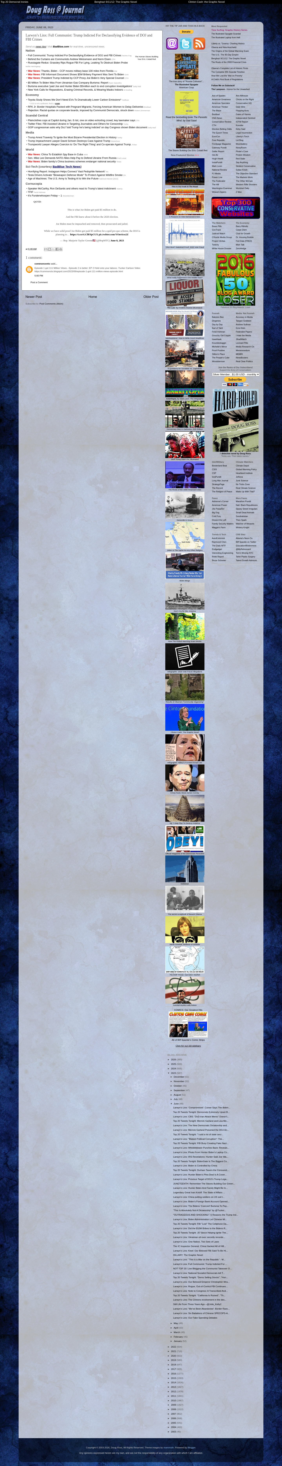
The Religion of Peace (222, 491)
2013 (174, 1387)
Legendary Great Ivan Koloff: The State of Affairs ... (199, 1192)
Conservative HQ (244, 103)
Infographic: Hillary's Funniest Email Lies (184, 761)
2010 (174, 1400)
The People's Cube (221, 357)
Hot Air (215, 155)
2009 (174, 1404)
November (179, 1081)
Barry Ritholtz (242, 226)
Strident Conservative (246, 166)
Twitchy (215, 245)
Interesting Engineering (222, 553)
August (178, 1094)
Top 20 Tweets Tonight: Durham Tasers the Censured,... (201, 1170)
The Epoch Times (220, 133)
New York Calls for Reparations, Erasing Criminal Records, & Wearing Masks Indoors (75, 89)
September (179, 1090)
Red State (240, 158)
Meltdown (184, 883)
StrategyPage (218, 484)
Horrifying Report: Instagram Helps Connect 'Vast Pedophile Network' (66, 171)
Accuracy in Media (244, 317)
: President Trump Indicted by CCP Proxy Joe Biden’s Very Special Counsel (76, 77)
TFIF (30, 192)
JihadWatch (241, 339)
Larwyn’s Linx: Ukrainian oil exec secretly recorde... (199, 1237)
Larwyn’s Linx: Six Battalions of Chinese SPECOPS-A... (201, 1313)
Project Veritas (218, 241)
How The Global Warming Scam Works (184, 640)
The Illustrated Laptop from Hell (226, 37)
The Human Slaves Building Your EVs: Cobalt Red (146, 57)
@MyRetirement (243, 549)
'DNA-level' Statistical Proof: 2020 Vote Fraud (184, 246)
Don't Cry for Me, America (184, 610)
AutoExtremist (218, 538)
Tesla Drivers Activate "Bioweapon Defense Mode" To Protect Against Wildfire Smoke (75, 175)
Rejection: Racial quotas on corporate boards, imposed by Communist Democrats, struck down (81, 110)
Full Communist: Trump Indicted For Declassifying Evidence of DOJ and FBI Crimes (74, 55)
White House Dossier (221, 248)
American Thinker (220, 107)
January (178, 1341)
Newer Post (33, 296)
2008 (174, 1409)
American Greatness (221, 99)
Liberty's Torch (242, 136)
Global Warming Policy (246, 469)
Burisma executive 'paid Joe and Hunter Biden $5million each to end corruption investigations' (80, 86)
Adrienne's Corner (220, 501)
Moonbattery (241, 144)
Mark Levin (217, 166)
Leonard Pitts (242, 343)
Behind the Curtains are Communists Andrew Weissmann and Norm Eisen (69, 59)
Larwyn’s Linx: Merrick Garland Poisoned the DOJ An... (201, 1130)
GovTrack (216, 230)
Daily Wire (240, 107)
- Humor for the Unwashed (231, 89)
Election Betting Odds (222, 129)
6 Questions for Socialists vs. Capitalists (184, 367)
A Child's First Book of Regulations (227, 79)
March (177, 1332)
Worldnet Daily (242, 188)
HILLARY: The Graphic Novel (188, 1255)
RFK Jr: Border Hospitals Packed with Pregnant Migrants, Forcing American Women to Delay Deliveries (85, 106)
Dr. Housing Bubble (245, 237)
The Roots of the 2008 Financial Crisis (184, 488)
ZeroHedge (241, 248)
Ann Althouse (242, 96)
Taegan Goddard (243, 321)
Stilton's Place (218, 354)
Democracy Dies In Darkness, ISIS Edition (184, 428)
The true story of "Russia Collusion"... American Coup (186, 71)
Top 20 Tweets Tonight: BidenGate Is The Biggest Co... (201, 1161)
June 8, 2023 (117, 240)
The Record (217, 488)
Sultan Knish (242, 170)
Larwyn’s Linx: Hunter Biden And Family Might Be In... (200, 1188)
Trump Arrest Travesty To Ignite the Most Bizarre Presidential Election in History (72, 137)
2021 (174, 1351)
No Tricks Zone (243, 484)
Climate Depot (242, 465)
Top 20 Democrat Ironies (14, 1)
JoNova (239, 477)
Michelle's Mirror (219, 346)
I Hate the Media (243, 335)
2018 (174, 1364)
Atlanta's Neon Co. (244, 538)
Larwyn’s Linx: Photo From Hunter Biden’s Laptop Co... (201, 1152)
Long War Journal (220, 480)
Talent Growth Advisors (246, 560)
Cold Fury (216, 516)
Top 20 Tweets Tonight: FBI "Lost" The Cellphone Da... (200, 1223)
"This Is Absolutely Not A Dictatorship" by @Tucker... (199, 1210)
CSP (214, 473)
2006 (174, 1418)
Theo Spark (241, 520)
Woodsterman (218, 361)
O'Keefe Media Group (222, 237)
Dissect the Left (219, 520)
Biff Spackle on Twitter (246, 542)
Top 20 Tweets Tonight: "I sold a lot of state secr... (198, 1134)
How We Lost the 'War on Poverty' (227, 76)
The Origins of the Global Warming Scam (230, 51)
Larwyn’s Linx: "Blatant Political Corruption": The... (198, 1139)
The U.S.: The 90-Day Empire (225, 55)
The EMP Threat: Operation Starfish (184, 974)
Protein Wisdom (243, 155)
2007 (174, 1413)
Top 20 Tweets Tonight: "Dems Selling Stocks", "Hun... (200, 1277)
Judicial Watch (218, 233)
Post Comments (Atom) (51, 303)
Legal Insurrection (244, 133)
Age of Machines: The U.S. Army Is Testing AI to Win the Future (63, 178)
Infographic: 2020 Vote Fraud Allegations (184, 670)
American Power (219, 505)
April (176, 1327)
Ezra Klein (240, 328)
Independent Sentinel (245, 118)
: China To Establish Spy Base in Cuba (55, 154)
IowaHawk (217, 339)
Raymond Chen (219, 542)
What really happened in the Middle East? (184, 276)
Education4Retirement (246, 545)
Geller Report (218, 151)
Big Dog (215, 512)
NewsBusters (242, 357)
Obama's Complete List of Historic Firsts (230, 68)
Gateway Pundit (219, 147)
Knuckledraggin (219, 343)
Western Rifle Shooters (246, 184)
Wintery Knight (242, 527)
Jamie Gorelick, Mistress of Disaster (184, 943)
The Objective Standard (247, 173)
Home (93, 296)
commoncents (42, 263)
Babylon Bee (218, 317)
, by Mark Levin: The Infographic (184, 397)
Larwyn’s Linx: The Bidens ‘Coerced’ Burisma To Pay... (200, 1206)
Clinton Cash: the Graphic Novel (206, 1)
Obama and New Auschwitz (224, 47)
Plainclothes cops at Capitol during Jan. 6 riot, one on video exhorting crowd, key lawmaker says (81, 120)
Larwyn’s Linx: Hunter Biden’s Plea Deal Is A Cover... (200, 1174)
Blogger (191, 1447)
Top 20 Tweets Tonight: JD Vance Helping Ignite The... (200, 1232)
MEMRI (239, 354)
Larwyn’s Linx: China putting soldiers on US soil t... (198, 1197)
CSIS (214, 469)
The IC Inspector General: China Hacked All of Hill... (199, 1246)
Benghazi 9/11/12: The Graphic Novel (115, 1)
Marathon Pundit (243, 501)
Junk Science (242, 480)
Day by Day (217, 324)
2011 (174, 1396)
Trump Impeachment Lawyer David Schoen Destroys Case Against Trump (69, 140)
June (176, 1103)
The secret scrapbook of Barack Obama (184, 913)
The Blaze (216, 110)
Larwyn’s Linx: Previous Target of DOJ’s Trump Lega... (200, 1179)
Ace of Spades (218, 96)
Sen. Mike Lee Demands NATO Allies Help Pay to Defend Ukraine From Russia (72, 157)
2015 (174, 1378)
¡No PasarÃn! (218, 509)
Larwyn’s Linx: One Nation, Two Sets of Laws (196, 1241)
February (178, 1336)
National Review (219, 170)
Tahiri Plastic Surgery (245, 556)
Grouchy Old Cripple (221, 335)
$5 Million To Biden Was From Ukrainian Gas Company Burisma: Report (68, 82)
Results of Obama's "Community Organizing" (184, 701)
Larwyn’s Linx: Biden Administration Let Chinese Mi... (200, 1219)
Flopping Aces (242, 110)
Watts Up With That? (245, 491)
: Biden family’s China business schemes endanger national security (72, 161)
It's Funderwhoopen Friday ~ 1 (45, 195)
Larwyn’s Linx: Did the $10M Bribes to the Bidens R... (200, 1228)
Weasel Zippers (219, 192)
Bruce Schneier (219, 560)
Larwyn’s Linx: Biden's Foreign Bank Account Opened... (201, 1201)
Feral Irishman (218, 332)
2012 (174, 1391)
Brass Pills (217, 226)
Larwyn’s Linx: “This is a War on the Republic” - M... (199, 1259)
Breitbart (216, 114)
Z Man (239, 192)
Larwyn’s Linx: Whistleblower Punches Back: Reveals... (201, 1147)
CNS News (217, 118)
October (178, 1085)
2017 (174, 1369)
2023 (174, 1073)
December (179, 1076)
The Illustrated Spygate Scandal (226, 34)
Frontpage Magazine (221, 144)
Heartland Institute (244, 473)
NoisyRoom (241, 147)
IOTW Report (242, 122)
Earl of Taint (217, 328)
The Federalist (218, 181)
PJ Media (216, 173)
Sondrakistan (242, 516)
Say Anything (242, 162)
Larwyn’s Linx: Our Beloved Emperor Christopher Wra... (201, 1282)
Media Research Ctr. (245, 346)
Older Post (151, 296)
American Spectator (221, 103)
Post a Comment (39, 282)
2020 (174, 1355)
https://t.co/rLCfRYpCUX (84, 234)
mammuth (169, 1447)
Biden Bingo (184, 579)
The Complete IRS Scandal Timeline (228, 72)
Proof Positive (218, 350)
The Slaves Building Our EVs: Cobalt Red (187, 138)
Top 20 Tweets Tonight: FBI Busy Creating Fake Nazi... (201, 1143)
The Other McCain (244, 181)
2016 (174, 1373)
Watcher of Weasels (245, 524)
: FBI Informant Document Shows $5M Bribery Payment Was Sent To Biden (76, 74)
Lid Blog (239, 140)
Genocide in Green (184, 519)
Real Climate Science (246, 488)
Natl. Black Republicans (247, 505)
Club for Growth (243, 233)
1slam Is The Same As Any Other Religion (184, 549)
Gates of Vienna (243, 114)
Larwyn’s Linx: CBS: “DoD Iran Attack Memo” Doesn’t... (201, 1116)
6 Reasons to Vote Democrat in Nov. (184, 216)
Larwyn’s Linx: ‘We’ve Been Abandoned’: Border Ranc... (201, 1308)
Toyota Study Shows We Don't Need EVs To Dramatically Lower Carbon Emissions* (74, 99)
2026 (174, 1059)
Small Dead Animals (245, 512)
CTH (214, 125)
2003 (174, 1431)
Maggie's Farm (219, 527)
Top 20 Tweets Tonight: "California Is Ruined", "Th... (199, 1295)
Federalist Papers (244, 332)
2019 (174, 1360)
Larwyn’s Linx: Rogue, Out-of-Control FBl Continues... (200, 1286)
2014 (174, 1382)
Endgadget (217, 549)
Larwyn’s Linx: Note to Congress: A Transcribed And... (200, 1291)
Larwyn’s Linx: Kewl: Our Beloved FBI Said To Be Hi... (200, 1250)
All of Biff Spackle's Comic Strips (188, 1040)
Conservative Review (221, 122)
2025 (174, 1064)
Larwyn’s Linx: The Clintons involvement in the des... (199, 1299)
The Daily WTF (219, 545)
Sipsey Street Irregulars (247, 509)
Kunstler (240, 125)
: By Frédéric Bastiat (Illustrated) (184, 306)
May (176, 1323)
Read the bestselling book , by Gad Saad (186, 106)
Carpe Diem (241, 230)
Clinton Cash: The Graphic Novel (184, 731)
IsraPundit (216, 477)
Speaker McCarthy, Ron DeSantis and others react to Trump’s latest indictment (72, 188)
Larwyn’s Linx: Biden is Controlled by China (195, 1165)
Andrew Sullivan (243, 324)
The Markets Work (244, 177)
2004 (174, 1427)
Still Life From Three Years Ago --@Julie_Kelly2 (197, 1304)
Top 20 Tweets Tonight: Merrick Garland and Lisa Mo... (200, 1121)
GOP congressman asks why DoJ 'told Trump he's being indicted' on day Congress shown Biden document (87, 127)
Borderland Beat (219, 465)
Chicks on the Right (245, 99)
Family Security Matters (223, 524)
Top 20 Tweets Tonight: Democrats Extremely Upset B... (201, 1112)
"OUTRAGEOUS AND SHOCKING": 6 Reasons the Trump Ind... (205, 1214)
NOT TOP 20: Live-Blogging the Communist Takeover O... (202, 1268)
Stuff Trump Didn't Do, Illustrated (184, 458)
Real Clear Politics (244, 361)
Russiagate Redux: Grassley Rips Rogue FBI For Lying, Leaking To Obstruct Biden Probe (78, 62)
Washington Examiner (222, 188)
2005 (174, 1422)
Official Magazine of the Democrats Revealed (184, 852)
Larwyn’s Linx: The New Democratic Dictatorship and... (201, 1125)
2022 (174, 1346)
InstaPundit (217, 162)
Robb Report (218, 556)
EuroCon (216, 136)
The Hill (215, 184)
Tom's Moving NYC (244, 553)
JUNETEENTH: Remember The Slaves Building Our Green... (204, 1183)
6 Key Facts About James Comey (184, 792)
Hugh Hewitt (217, 158)
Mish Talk (240, 245)
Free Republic (218, 140)
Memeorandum (243, 350)
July (176, 1099)
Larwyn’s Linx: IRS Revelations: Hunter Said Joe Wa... (200, 1156)
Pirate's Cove (242, 151)
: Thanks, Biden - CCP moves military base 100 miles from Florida (70, 70)
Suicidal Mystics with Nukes (184, 1004)
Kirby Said (240, 129)
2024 (174, 1068)
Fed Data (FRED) (244, 241)
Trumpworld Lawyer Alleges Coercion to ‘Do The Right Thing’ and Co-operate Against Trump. (79, 144)
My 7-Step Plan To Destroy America (184, 822)
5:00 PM (38, 275)
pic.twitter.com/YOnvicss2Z (113, 234)
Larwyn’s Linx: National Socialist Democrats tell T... (199, 1273)
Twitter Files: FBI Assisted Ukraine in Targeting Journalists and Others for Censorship (75, 123)
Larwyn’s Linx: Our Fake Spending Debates (195, 1317)
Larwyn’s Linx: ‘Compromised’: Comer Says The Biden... (201, 1107)
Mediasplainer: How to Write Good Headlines (184, 337)
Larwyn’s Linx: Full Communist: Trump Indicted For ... (200, 1264)
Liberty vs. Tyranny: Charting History (228, 43)
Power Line (217, 177)
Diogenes (216, 321)
